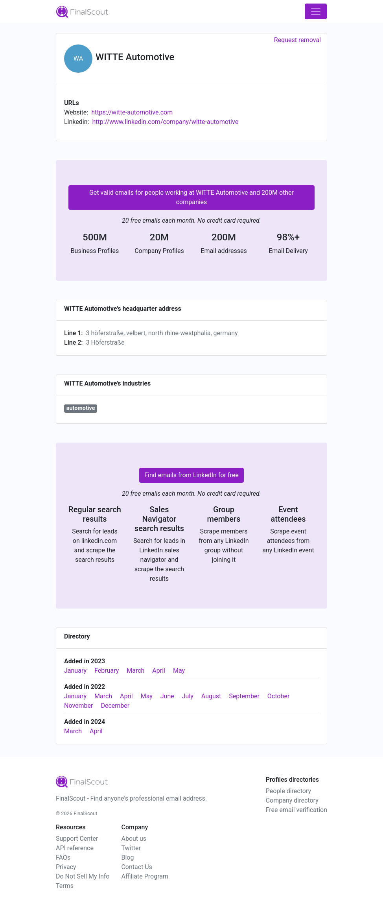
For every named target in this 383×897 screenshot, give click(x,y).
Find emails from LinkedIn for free (191, 475)
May (179, 670)
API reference (75, 848)
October (278, 696)
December (115, 705)
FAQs (63, 857)
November (78, 705)
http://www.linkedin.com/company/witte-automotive (165, 122)
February (106, 670)
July (187, 696)
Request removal (297, 40)
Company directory (292, 800)
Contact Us (136, 867)
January (75, 670)
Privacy (66, 867)
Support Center (77, 838)
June (167, 696)
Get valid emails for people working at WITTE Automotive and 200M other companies (191, 197)
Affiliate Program (144, 876)
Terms (65, 886)
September (244, 696)
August (211, 696)
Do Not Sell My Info (82, 876)
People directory (288, 791)
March (135, 670)
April (158, 670)
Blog (127, 857)
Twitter (130, 848)
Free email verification (296, 810)
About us (133, 838)
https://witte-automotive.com (132, 112)
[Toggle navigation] (316, 11)
